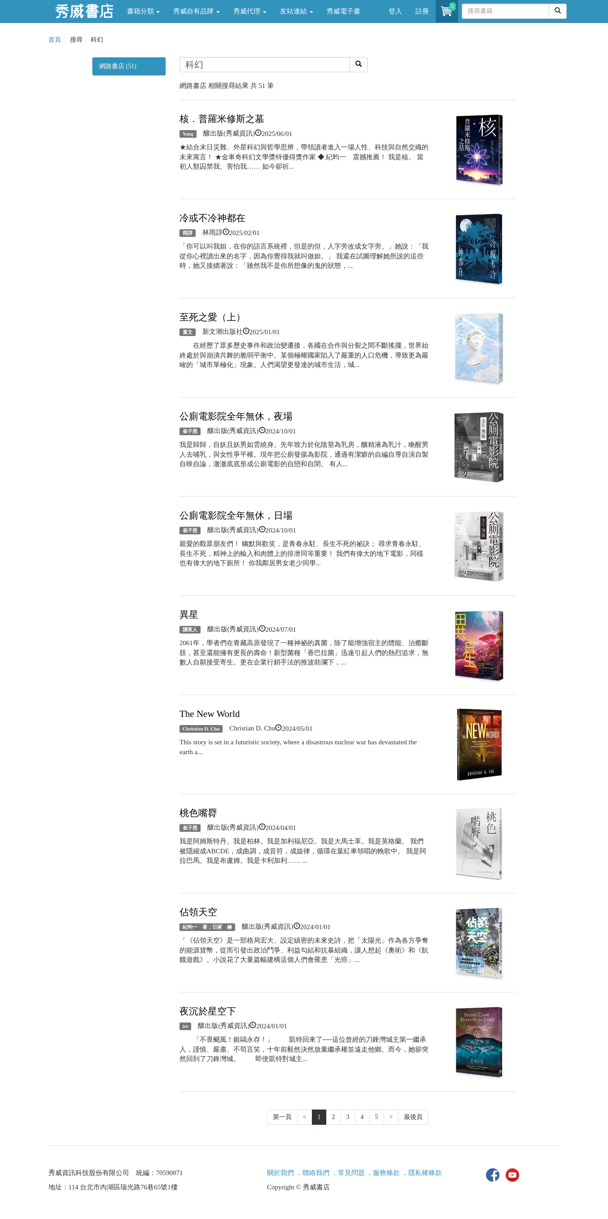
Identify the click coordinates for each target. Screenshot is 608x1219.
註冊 (422, 11)
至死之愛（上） (212, 317)
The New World (209, 713)
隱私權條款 (425, 1172)
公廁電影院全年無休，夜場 (236, 416)
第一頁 (282, 1117)
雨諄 (187, 233)
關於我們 (280, 1172)
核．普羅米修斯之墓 (221, 119)
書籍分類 (143, 11)
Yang (188, 133)
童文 (187, 332)
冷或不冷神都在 (212, 218)
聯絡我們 (315, 1172)
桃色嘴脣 (198, 813)
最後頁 (413, 1117)
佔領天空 (198, 912)
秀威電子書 (343, 11)
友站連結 (296, 11)
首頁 (54, 39)
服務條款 (386, 1172)
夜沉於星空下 (207, 1011)
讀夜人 (190, 629)
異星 (188, 614)
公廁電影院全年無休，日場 (236, 515)
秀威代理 (250, 11)
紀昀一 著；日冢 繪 (207, 927)
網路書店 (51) (117, 66)
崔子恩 (190, 431)
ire (185, 1026)
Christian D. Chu (201, 728)
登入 (395, 11)
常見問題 (351, 1172)
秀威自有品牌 (196, 11)
